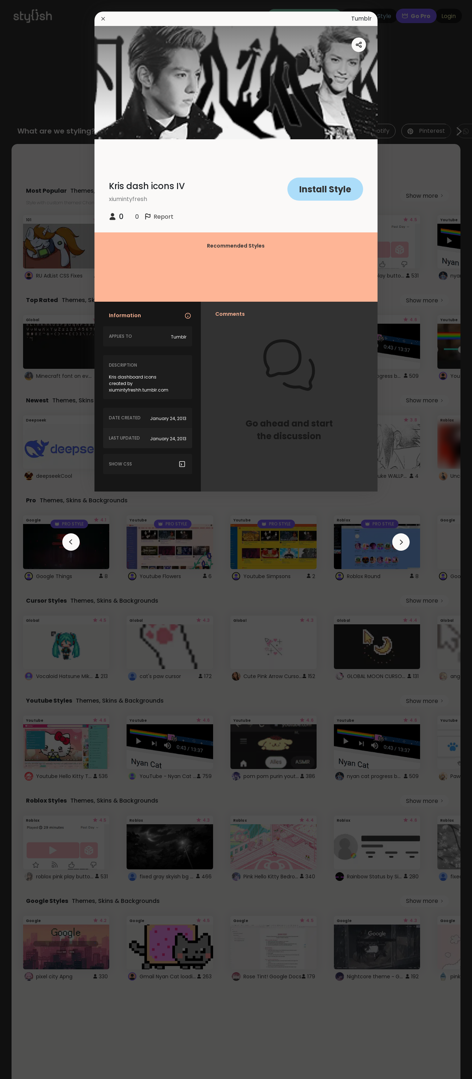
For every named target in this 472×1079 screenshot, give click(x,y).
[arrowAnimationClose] (71, 542)
